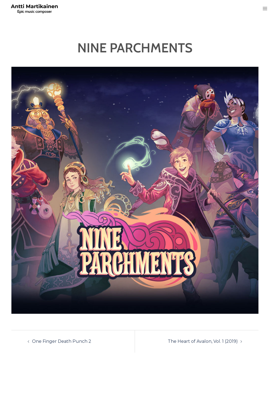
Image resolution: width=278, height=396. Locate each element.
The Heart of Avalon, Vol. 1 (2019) (203, 341)
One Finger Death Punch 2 (61, 341)
